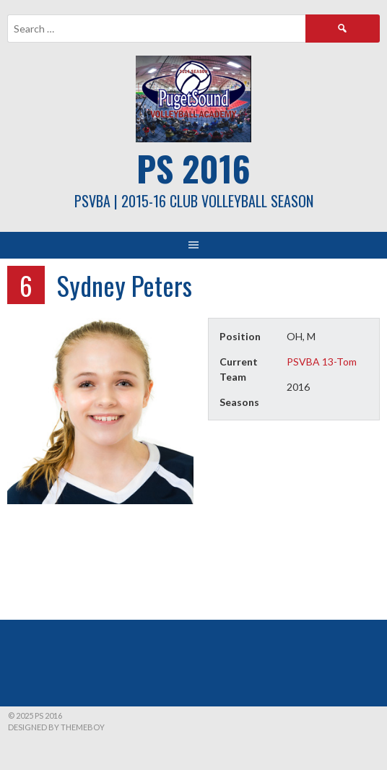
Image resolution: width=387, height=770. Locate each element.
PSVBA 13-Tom (322, 361)
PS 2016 (193, 168)
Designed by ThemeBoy (56, 727)
